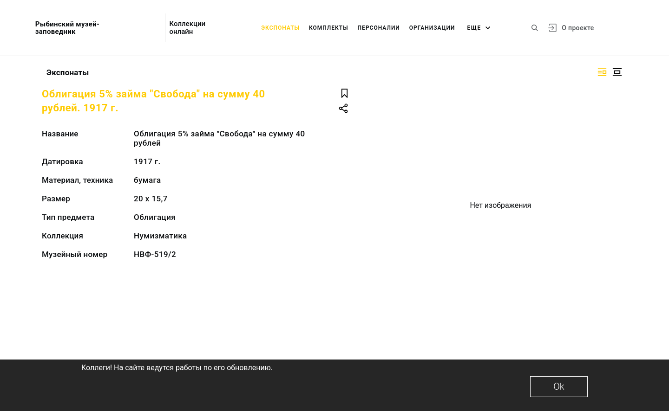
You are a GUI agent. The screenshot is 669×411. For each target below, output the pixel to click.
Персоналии (379, 28)
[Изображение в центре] (617, 72)
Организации (432, 28)
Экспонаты (280, 28)
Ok (558, 386)
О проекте (578, 28)
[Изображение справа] (602, 72)
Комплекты (328, 28)
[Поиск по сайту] (535, 28)
